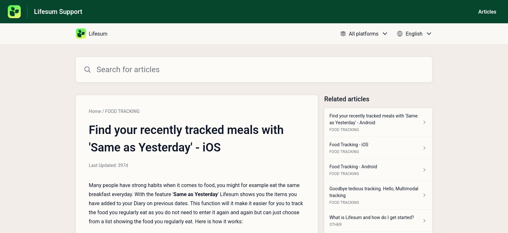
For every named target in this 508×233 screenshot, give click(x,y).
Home (95, 111)
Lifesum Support (58, 12)
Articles (487, 12)
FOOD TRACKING (122, 111)
